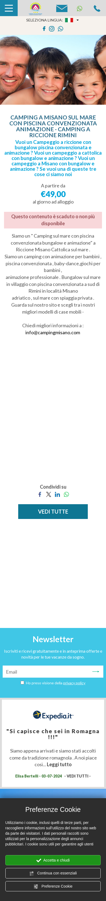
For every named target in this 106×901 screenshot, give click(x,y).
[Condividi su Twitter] (48, 494)
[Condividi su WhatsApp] (66, 494)
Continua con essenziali (53, 873)
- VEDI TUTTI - (77, 776)
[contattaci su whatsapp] (60, 28)
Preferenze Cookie (53, 886)
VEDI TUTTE (53, 511)
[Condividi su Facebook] (39, 494)
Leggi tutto (59, 764)
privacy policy (74, 683)
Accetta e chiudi (53, 860)
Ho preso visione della (55, 683)
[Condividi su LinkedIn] (57, 494)
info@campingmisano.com (52, 332)
